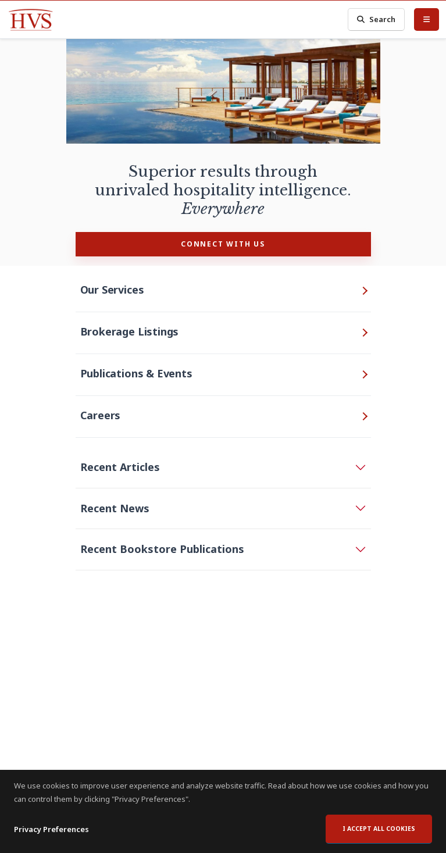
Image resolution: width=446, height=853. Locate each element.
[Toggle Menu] (426, 19)
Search (376, 19)
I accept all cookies (378, 829)
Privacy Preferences (51, 829)
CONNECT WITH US (223, 244)
